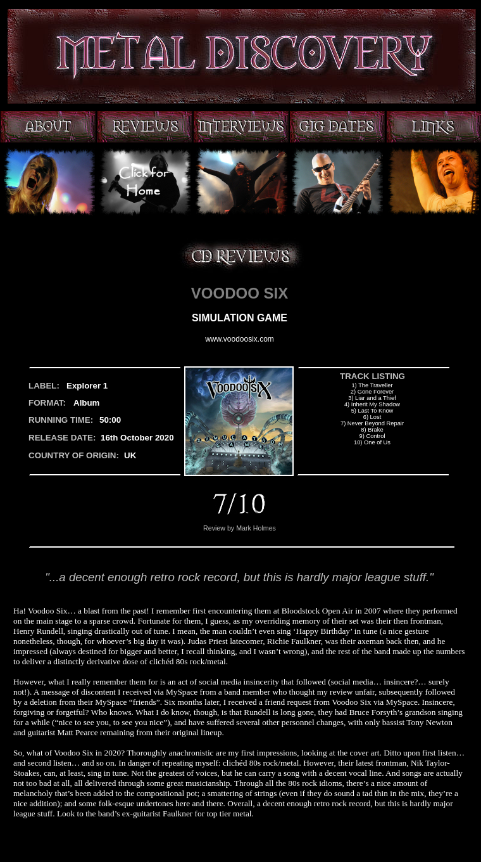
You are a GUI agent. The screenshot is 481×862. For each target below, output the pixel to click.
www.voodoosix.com (239, 339)
